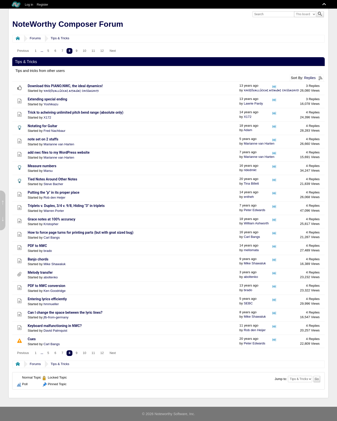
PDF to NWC (37, 246)
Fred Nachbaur (54, 131)
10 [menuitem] (84, 51)
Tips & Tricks (60, 38)
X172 (47, 117)
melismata (251, 250)
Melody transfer (40, 273)
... (41, 51)
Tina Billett (251, 183)
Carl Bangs (51, 237)
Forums (35, 38)
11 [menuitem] (93, 51)
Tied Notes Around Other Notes (52, 179)
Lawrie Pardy (253, 103)
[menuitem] (23, 51)
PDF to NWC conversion (46, 286)
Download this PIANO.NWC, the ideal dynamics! (65, 86)
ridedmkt (250, 170)
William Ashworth (256, 223)
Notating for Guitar (42, 126)
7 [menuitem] (62, 51)
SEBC (248, 303)
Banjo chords (38, 259)
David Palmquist (55, 330)
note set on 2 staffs (43, 139)
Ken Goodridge (54, 291)
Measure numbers (42, 166)
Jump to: (281, 379)
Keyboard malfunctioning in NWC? (55, 326)
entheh (249, 197)
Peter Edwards (254, 210)
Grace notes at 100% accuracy (51, 219)
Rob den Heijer (54, 197)
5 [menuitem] (48, 51)
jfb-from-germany (55, 317)
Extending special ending (47, 99)
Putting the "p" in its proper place (54, 192)
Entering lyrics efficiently (47, 299)
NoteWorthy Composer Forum (67, 24)
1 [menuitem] (36, 51)
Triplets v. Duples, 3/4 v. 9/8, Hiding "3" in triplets (66, 206)
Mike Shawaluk (54, 264)
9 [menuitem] (76, 51)
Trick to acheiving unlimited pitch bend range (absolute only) (75, 112)
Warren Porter (53, 211)
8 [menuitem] (69, 51)
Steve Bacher (53, 184)
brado (47, 251)
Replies (310, 78)
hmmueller (51, 304)
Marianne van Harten (58, 144)
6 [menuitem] (55, 51)
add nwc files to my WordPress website (59, 152)
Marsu (48, 171)
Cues (32, 339)
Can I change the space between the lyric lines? (65, 313)
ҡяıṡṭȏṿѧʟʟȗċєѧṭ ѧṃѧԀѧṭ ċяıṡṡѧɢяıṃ (70, 91)
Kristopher (50, 224)
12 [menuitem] (102, 51)
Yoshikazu (50, 104)
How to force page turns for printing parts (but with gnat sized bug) (81, 233)
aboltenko (50, 277)
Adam (247, 130)
